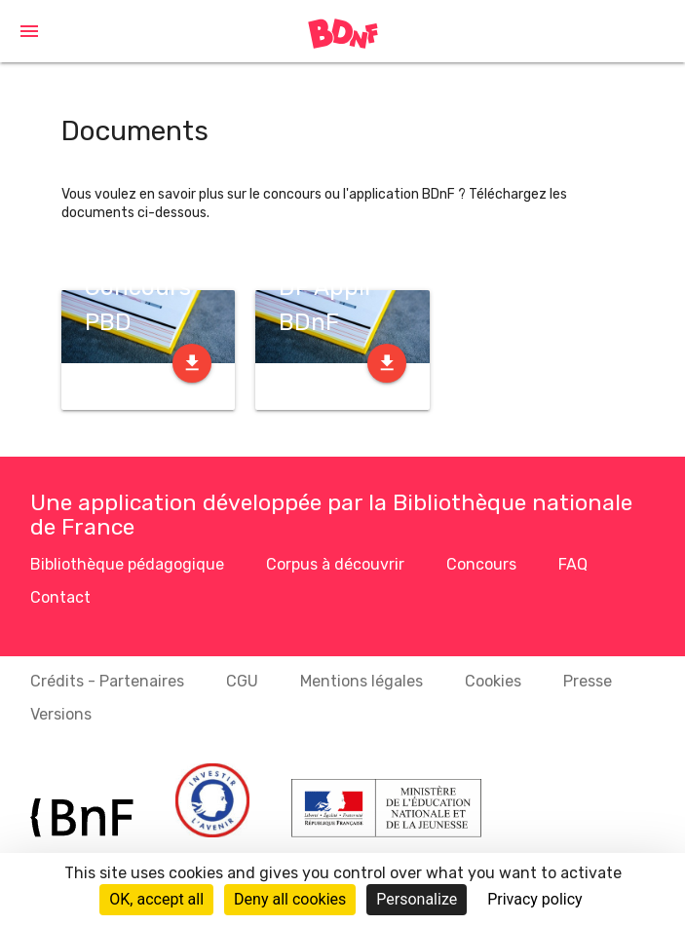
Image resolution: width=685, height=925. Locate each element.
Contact (60, 597)
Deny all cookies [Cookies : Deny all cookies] (290, 899)
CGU (242, 681)
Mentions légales (361, 681)
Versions (61, 714)
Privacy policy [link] (535, 899)
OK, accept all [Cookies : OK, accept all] (156, 899)
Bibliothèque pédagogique (127, 564)
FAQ (573, 564)
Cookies (493, 681)
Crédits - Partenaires (107, 681)
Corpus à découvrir (335, 564)
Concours (481, 564)
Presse (587, 681)
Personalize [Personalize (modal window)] (416, 899)
